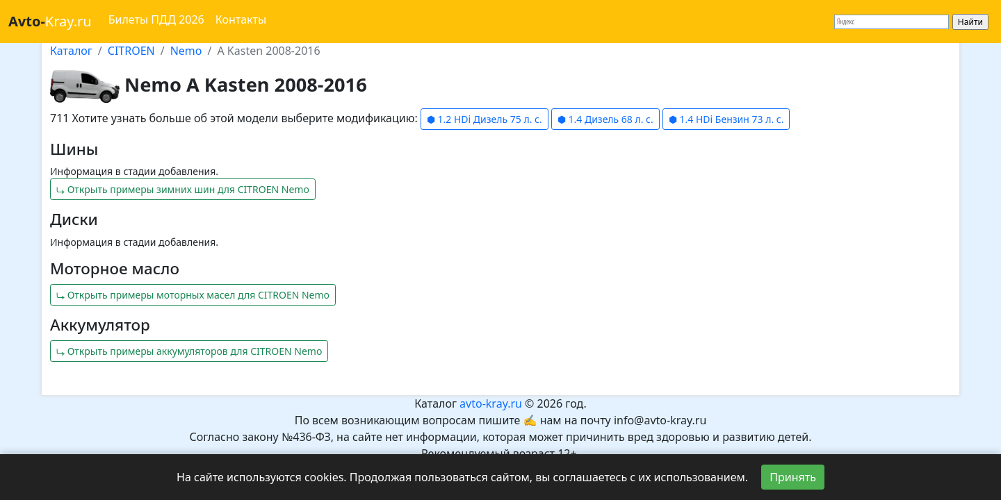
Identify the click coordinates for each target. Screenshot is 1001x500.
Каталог (71, 50)
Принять (793, 477)
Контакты (240, 19)
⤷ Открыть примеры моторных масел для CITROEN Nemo (192, 294)
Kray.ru (50, 21)
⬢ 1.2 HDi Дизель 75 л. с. (484, 119)
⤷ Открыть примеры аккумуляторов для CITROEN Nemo (189, 351)
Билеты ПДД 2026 (156, 19)
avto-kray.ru (490, 403)
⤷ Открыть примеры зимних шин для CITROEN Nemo (182, 189)
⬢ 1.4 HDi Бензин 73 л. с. (726, 119)
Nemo (186, 50)
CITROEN (131, 50)
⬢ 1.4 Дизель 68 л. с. (605, 119)
